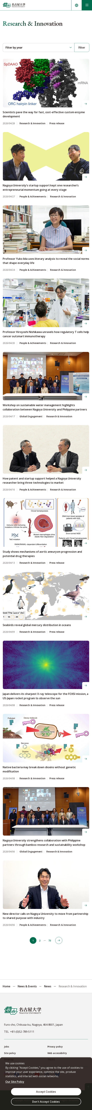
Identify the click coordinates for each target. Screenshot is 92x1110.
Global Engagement (31, 416)
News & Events (27, 986)
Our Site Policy (14, 1081)
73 (49, 940)
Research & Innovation (32, 123)
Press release (56, 123)
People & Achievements (33, 196)
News (47, 986)
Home (6, 986)
